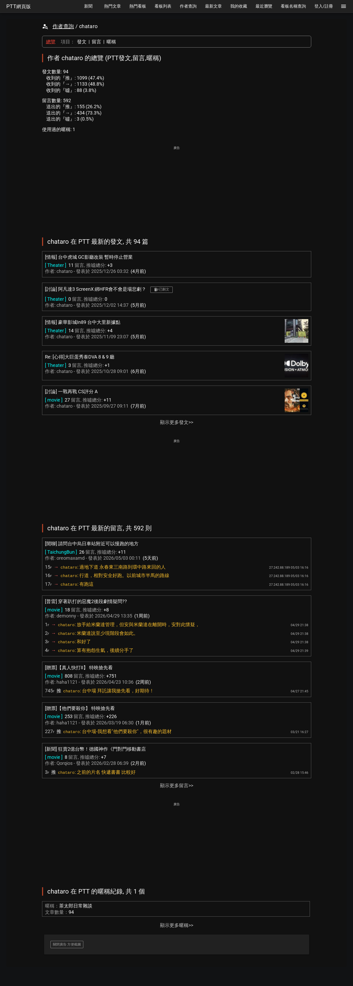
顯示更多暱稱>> (176, 925)
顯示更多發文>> (176, 422)
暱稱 (111, 41)
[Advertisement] (176, 188)
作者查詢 (63, 26)
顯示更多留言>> (176, 785)
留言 (96, 41)
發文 (81, 41)
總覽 (50, 41)
